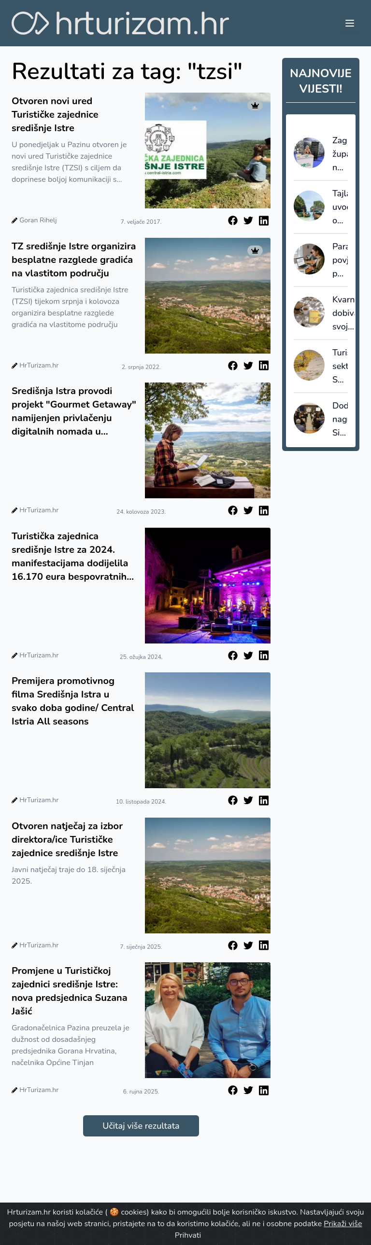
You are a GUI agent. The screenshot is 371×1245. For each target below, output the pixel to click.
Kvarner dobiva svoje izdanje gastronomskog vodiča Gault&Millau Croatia (343, 313)
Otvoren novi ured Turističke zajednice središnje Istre (55, 115)
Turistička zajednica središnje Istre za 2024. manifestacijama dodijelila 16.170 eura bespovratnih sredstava (70, 557)
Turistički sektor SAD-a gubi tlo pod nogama (340, 366)
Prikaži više (343, 1223)
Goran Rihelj (38, 220)
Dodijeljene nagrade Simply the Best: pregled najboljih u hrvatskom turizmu (340, 419)
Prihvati (188, 1235)
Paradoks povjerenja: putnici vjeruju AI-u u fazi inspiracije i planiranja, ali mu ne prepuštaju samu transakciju (340, 260)
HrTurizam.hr (38, 365)
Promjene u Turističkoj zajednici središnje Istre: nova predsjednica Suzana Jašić (70, 991)
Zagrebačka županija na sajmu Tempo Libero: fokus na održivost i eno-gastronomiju (340, 154)
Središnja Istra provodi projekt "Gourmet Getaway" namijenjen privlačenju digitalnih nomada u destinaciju (74, 411)
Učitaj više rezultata (140, 1126)
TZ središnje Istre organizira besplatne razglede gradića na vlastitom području (74, 260)
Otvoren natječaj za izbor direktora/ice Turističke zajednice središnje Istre (67, 840)
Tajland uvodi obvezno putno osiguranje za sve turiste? (340, 207)
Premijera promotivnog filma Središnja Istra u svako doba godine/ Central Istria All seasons (73, 701)
